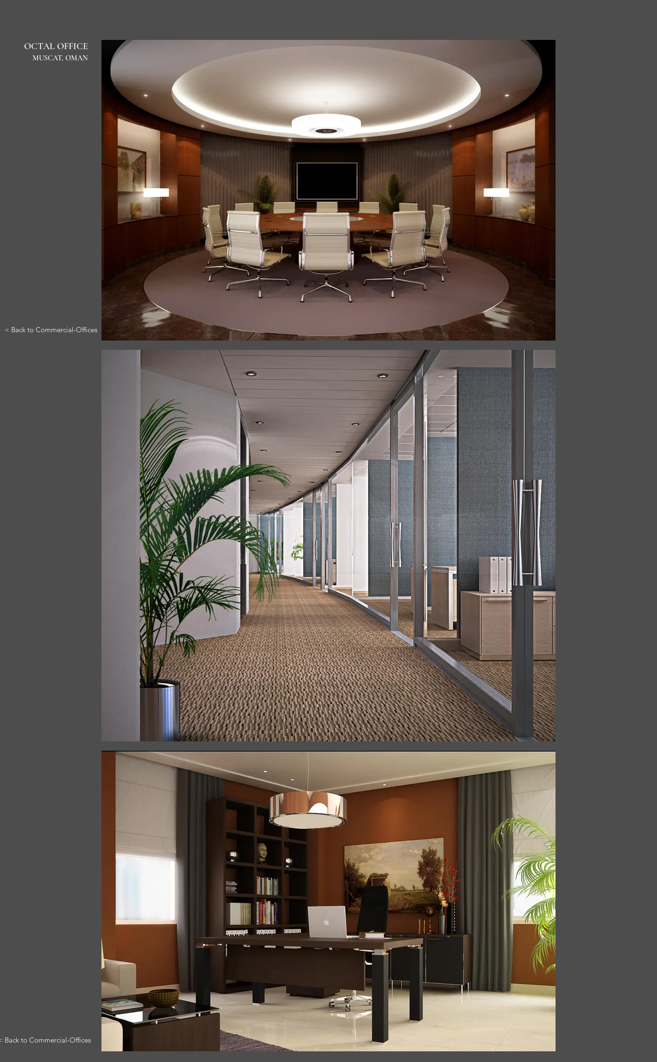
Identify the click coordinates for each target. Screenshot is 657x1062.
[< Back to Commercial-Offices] (51, 329)
